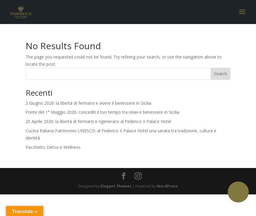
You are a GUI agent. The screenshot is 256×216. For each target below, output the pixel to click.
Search (220, 73)
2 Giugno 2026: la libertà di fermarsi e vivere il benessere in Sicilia (88, 103)
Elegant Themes (115, 186)
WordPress (167, 186)
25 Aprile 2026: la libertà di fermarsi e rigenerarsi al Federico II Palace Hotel (98, 121)
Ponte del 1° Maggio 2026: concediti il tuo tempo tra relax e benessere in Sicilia (102, 112)
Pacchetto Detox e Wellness (53, 147)
